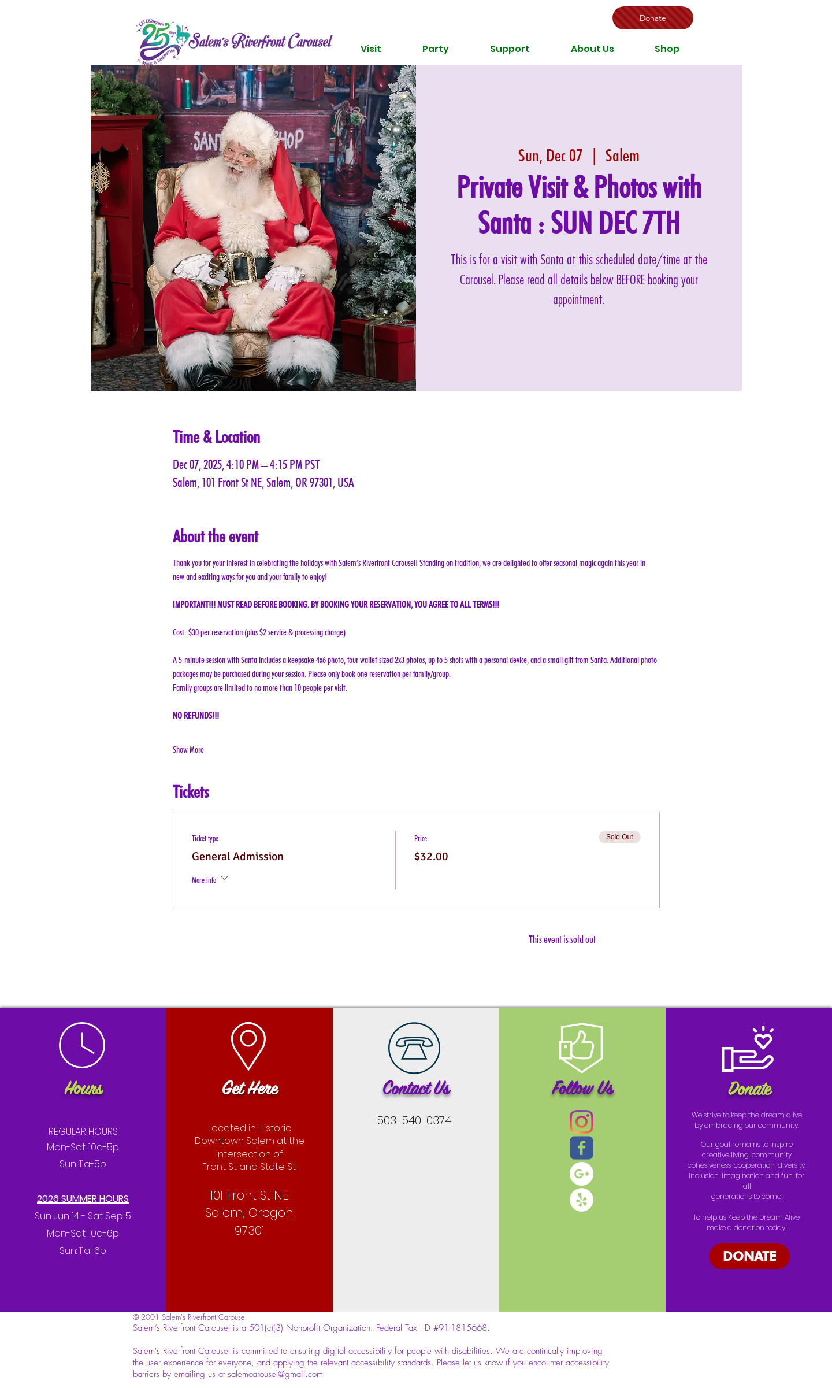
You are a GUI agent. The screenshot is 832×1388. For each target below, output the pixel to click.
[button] (371, 49)
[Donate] (652, 17)
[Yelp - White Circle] (581, 1200)
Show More (188, 749)
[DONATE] (749, 1256)
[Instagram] (581, 1122)
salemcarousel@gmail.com (275, 1374)
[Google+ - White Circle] (581, 1174)
